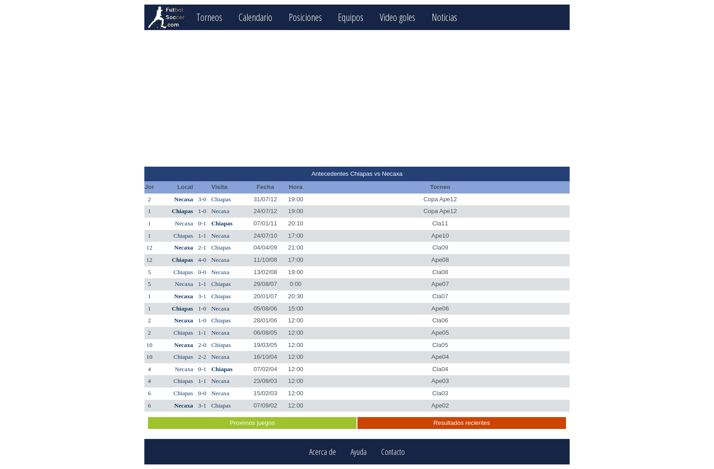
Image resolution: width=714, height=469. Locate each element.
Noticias (444, 17)
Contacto (393, 452)
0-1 (202, 223)
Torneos (209, 17)
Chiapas (221, 199)
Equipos (350, 17)
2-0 (202, 345)
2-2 (202, 356)
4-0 (202, 259)
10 (149, 345)
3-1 (202, 296)
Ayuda (359, 452)
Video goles (397, 17)
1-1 (202, 235)
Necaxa (183, 199)
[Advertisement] (356, 98)
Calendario (255, 17)
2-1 (202, 247)
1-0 (202, 211)
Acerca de (322, 452)
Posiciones (305, 17)
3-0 (202, 199)
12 (149, 247)
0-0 (202, 272)
